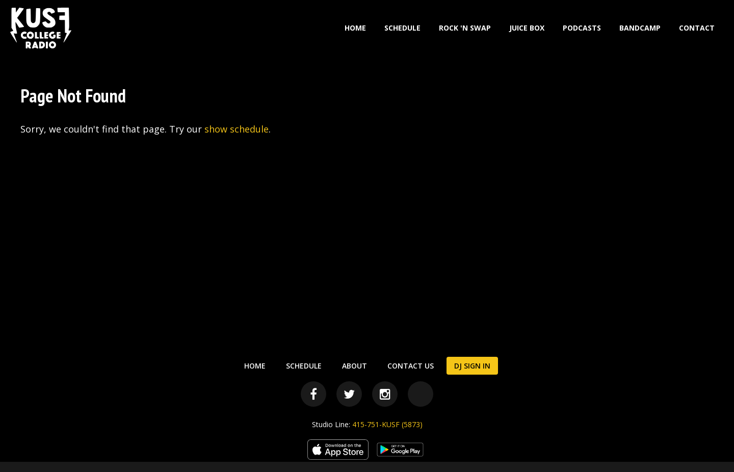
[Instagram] (385, 394)
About (354, 366)
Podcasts (582, 28)
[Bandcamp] (420, 394)
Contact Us (410, 366)
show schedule (236, 129)
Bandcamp (640, 28)
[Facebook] (313, 394)
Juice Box (526, 28)
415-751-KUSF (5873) (387, 424)
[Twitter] (349, 394)
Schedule (402, 28)
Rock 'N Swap (465, 28)
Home (355, 28)
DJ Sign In (472, 366)
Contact (697, 28)
